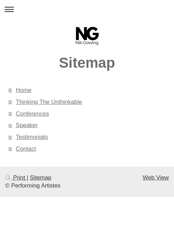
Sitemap (40, 177)
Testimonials (32, 137)
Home (24, 90)
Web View (156, 177)
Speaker (27, 125)
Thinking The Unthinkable (49, 102)
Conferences (32, 113)
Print (16, 177)
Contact (26, 148)
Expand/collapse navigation (87, 9)
